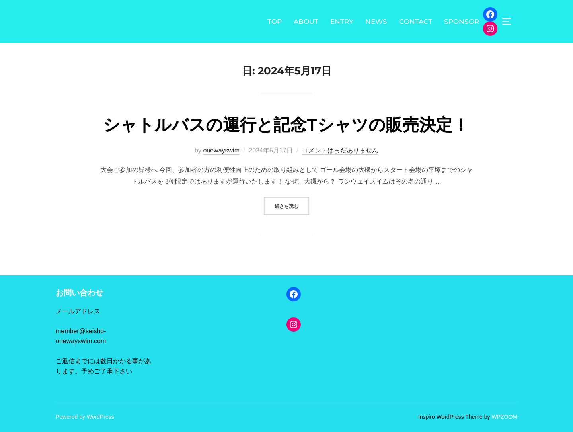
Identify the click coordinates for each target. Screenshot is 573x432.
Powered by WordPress (85, 417)
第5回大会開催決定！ (201, 292)
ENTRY (341, 21)
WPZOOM (504, 417)
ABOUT (306, 21)
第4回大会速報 (192, 303)
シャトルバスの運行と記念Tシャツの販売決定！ (286, 124)
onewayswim (221, 150)
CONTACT (415, 21)
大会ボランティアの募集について (219, 355)
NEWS (376, 21)
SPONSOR (461, 21)
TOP (274, 21)
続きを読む (292, 205)
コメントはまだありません (340, 150)
